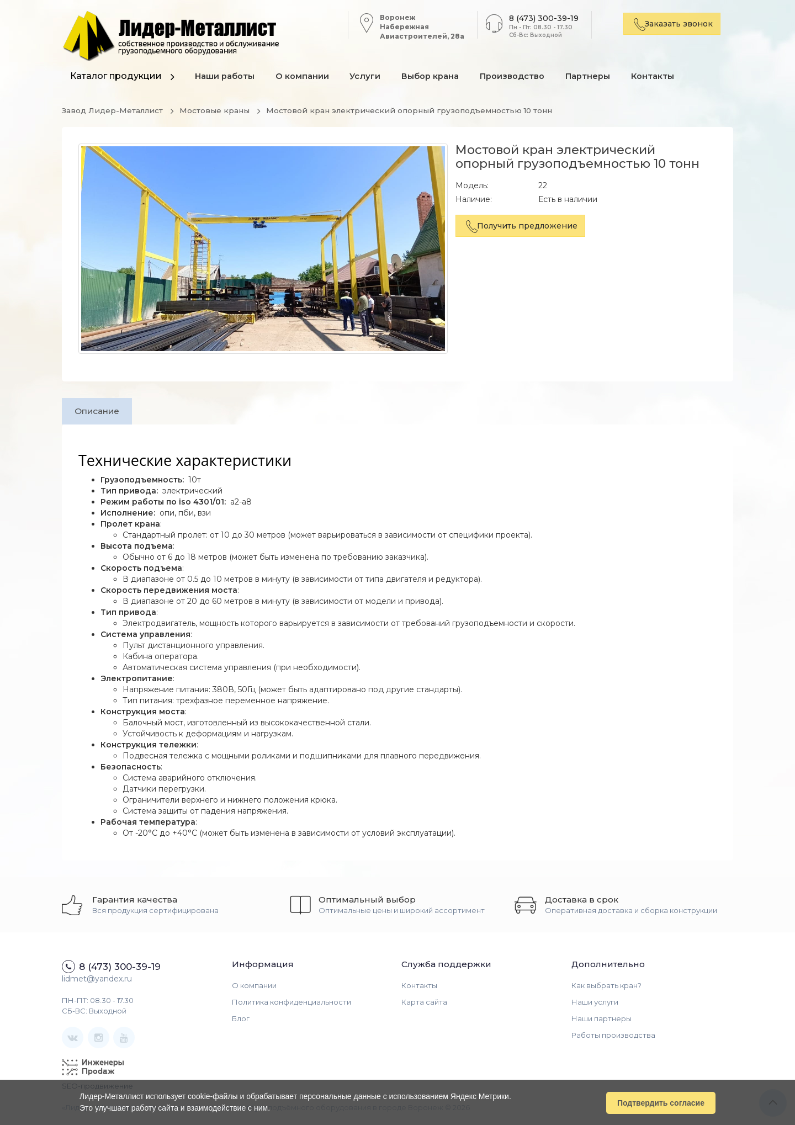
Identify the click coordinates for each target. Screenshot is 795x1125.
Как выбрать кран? (606, 986)
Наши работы (225, 77)
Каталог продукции (116, 76)
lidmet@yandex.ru (97, 980)
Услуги (368, 77)
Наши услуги (594, 1003)
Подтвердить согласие (660, 1102)
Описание (99, 411)
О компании (304, 77)
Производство (518, 77)
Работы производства (613, 1036)
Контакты (660, 77)
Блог (241, 1019)
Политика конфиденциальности (291, 1003)
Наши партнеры (601, 1019)
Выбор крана (435, 77)
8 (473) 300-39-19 (540, 18)
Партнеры (595, 77)
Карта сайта (424, 1003)
